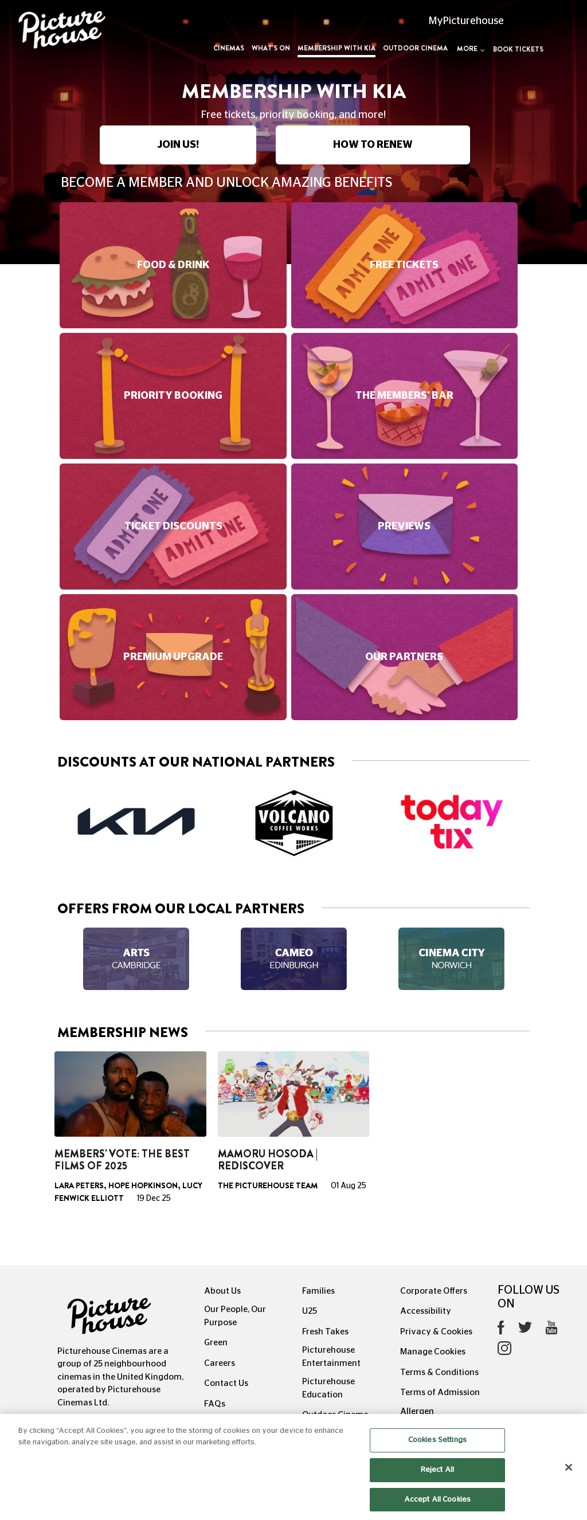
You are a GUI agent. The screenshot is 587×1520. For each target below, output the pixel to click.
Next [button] (529, 823)
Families (318, 1291)
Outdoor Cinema (415, 48)
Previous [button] (57, 823)
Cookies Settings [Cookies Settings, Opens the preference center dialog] (437, 1456)
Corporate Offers (433, 1291)
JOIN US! (178, 145)
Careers (219, 1363)
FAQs (214, 1404)
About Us (222, 1291)
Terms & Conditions (439, 1372)
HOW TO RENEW (373, 145)
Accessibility (425, 1311)
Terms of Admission (440, 1392)
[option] (136, 821)
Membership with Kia (336, 48)
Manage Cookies (432, 1352)
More (471, 49)
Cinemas (228, 48)
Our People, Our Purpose (235, 1316)
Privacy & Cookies (436, 1331)
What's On (271, 48)
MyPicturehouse (466, 21)
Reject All (437, 1486)
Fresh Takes (325, 1331)
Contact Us (226, 1383)
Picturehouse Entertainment (331, 1357)
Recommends (231, 1424)
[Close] (568, 1483)
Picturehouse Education (328, 1388)
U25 (309, 1311)
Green (216, 1342)
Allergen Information (424, 1418)
